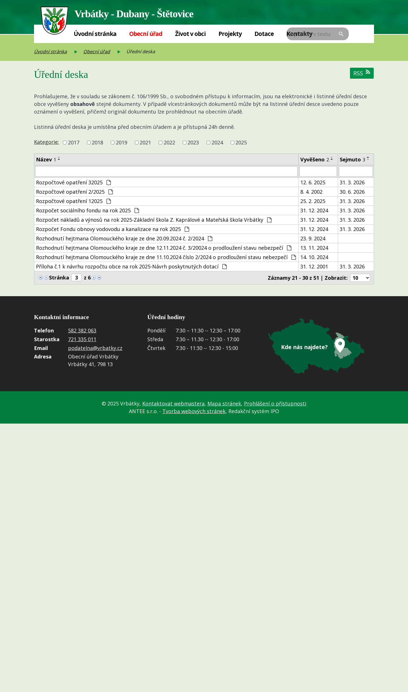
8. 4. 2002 (311, 192)
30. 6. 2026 (352, 192)
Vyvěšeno (314, 159)
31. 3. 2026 (352, 182)
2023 (193, 142)
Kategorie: (46, 141)
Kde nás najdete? (304, 347)
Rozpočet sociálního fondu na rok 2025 (87, 210)
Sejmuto (352, 159)
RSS (361, 73)
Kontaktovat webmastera (173, 403)
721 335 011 (82, 339)
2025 (241, 142)
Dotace (264, 34)
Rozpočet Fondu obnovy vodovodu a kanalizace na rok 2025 (112, 229)
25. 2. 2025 (312, 201)
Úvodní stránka (95, 34)
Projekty (230, 34)
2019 (121, 142)
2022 (169, 142)
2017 (73, 142)
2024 (217, 142)
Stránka (59, 277)
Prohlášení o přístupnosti (275, 403)
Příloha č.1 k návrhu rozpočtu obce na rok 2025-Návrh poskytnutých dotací (131, 266)
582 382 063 (82, 331)
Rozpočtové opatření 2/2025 (74, 192)
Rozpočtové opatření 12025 (73, 201)
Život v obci (190, 34)
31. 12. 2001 (314, 266)
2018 (97, 142)
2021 (145, 142)
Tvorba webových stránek (194, 411)
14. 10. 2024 (314, 257)
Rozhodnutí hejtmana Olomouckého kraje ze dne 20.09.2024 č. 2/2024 (124, 238)
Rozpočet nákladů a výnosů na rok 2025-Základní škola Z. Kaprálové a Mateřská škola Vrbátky (153, 220)
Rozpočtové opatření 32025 (73, 182)
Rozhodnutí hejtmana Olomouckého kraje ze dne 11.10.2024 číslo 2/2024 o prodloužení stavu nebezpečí (166, 257)
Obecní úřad (145, 34)
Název (46, 159)
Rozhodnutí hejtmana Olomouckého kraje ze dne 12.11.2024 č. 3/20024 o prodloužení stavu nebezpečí (163, 248)
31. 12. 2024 (314, 210)
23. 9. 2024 (312, 238)
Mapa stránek (224, 403)
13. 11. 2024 (314, 248)
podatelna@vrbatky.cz (95, 348)
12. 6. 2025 (312, 182)
